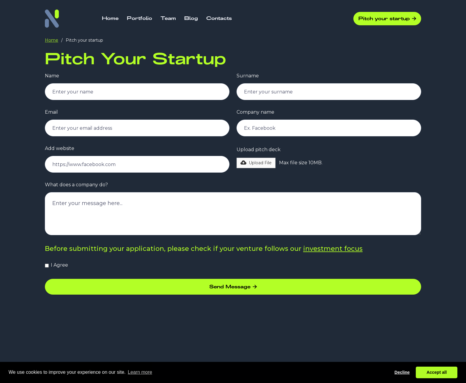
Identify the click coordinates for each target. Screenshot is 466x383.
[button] (256, 163)
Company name (255, 112)
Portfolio (139, 18)
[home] (52, 19)
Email (51, 112)
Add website (59, 148)
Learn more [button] (140, 372)
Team (168, 18)
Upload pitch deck (259, 149)
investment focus (333, 249)
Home (110, 18)
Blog (191, 18)
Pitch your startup (387, 18)
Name (52, 76)
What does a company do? (76, 184)
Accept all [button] (436, 372)
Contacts (219, 18)
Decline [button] (402, 372)
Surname (248, 76)
